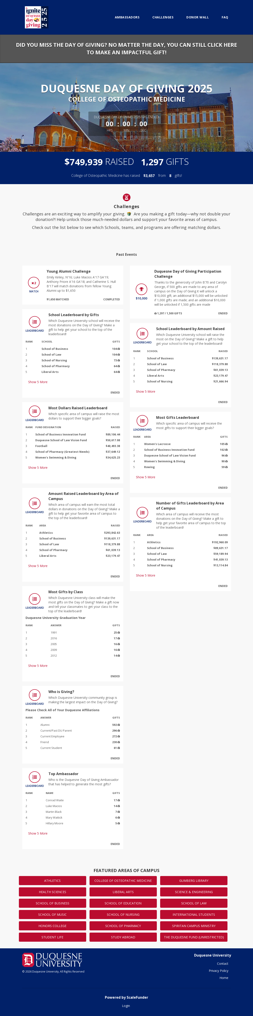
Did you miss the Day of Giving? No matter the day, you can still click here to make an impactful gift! (126, 48)
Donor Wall (197, 17)
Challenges (162, 17)
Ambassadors (127, 17)
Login (126, 1006)
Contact (222, 963)
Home (223, 978)
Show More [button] (38, 382)
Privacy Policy (218, 971)
